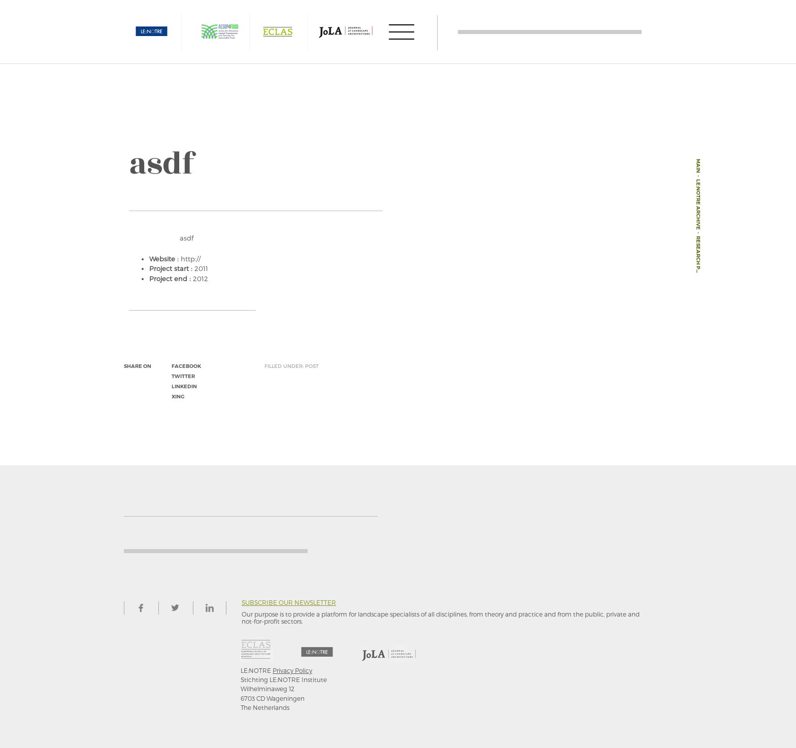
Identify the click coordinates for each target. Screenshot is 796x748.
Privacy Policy (292, 670)
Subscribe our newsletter (289, 602)
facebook (186, 366)
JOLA (346, 32)
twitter (183, 376)
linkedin (184, 386)
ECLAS (278, 32)
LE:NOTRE (152, 32)
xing (178, 396)
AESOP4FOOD (220, 32)
